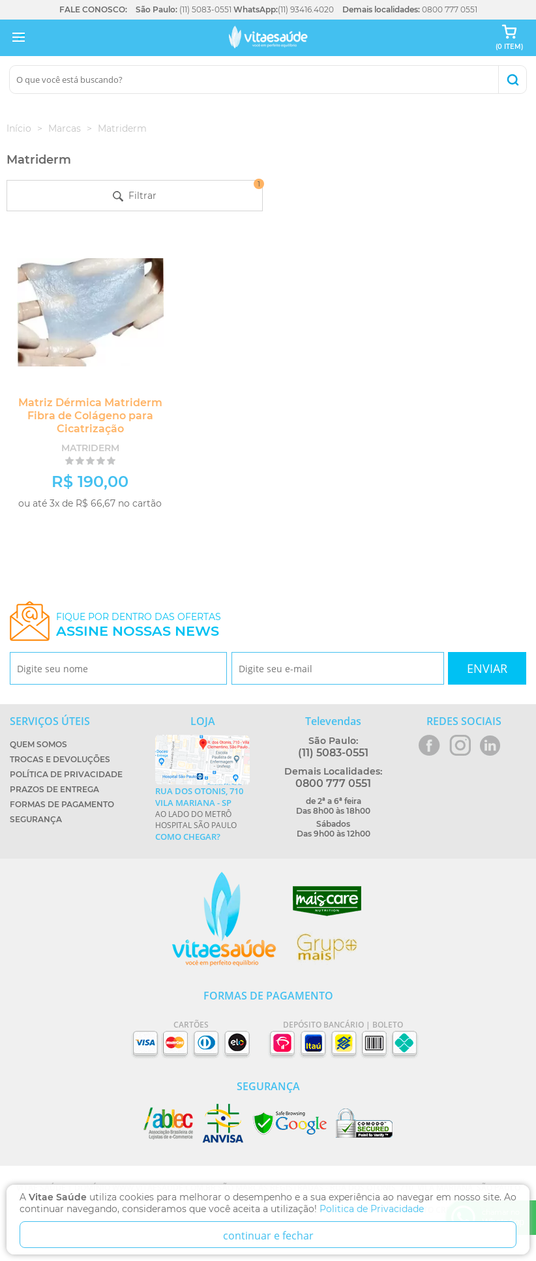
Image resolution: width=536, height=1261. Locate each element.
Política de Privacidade (66, 774)
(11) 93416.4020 (306, 9)
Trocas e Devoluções (60, 759)
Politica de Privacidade (372, 1209)
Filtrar (188, 190)
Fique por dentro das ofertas (138, 625)
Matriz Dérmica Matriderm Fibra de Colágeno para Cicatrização (90, 415)
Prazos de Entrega (54, 789)
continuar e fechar (268, 1235)
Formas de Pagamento (62, 804)
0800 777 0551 (449, 9)
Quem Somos (38, 744)
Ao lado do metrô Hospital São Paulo (202, 813)
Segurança (36, 819)
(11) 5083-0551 (205, 9)
